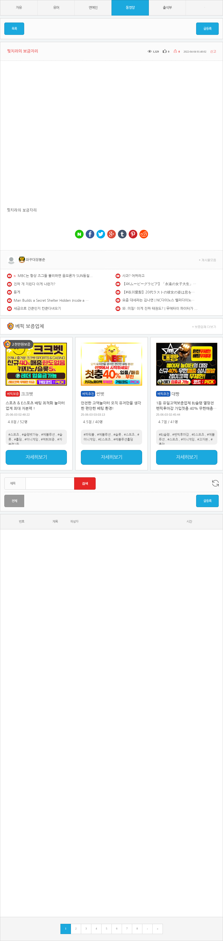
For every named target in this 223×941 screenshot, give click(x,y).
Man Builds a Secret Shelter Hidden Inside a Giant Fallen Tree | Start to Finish (51, 300)
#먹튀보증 (48, 439)
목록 (14, 28)
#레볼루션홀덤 (123, 439)
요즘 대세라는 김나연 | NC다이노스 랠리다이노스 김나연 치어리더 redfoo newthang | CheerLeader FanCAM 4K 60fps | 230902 (159, 300)
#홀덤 (18, 439)
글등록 (207, 28)
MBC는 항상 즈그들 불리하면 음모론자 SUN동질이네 (55, 276)
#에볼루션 (48, 434)
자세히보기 (36, 457)
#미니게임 (31, 439)
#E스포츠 (104, 439)
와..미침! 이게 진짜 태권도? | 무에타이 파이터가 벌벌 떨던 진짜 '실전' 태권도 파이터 (159, 308)
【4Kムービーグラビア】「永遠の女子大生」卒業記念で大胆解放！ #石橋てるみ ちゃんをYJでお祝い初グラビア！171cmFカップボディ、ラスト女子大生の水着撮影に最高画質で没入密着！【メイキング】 (159, 284)
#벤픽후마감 (180, 434)
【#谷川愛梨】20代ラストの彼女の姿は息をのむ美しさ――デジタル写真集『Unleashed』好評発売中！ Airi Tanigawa (159, 292)
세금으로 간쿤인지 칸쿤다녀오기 (37, 308)
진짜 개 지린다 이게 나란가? (34, 284)
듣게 (17, 292)
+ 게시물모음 (207, 259)
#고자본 (202, 439)
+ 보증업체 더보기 (204, 326)
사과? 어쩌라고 (133, 276)
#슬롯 (117, 434)
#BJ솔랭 (164, 434)
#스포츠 (13, 434)
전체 (14, 501)
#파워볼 (89, 434)
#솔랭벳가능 (30, 434)
